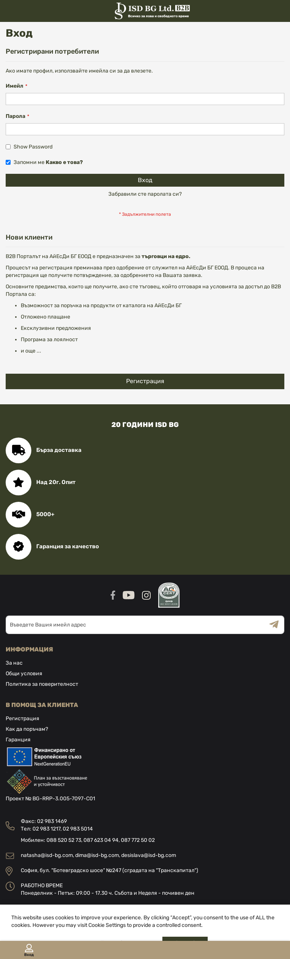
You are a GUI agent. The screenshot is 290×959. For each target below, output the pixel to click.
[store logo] (145, 11)
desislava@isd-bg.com (148, 855)
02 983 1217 (46, 829)
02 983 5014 (78, 829)
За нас (14, 663)
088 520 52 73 (63, 840)
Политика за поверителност (42, 684)
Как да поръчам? (27, 729)
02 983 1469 (52, 821)
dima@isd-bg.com (97, 855)
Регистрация (22, 718)
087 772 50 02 (138, 840)
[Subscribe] (276, 625)
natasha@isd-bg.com (47, 855)
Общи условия (24, 673)
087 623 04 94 (101, 840)
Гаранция (18, 739)
